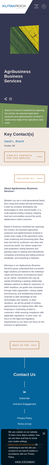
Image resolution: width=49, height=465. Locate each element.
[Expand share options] (5, 99)
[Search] (45, 6)
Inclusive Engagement (24, 404)
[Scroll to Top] (24, 345)
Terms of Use (24, 424)
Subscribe (24, 398)
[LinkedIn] (24, 392)
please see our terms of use (21, 444)
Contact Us (24, 374)
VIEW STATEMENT (25, 462)
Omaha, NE (9, 145)
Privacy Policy (24, 418)
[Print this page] (10, 99)
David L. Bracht (14, 141)
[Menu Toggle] (38, 6)
